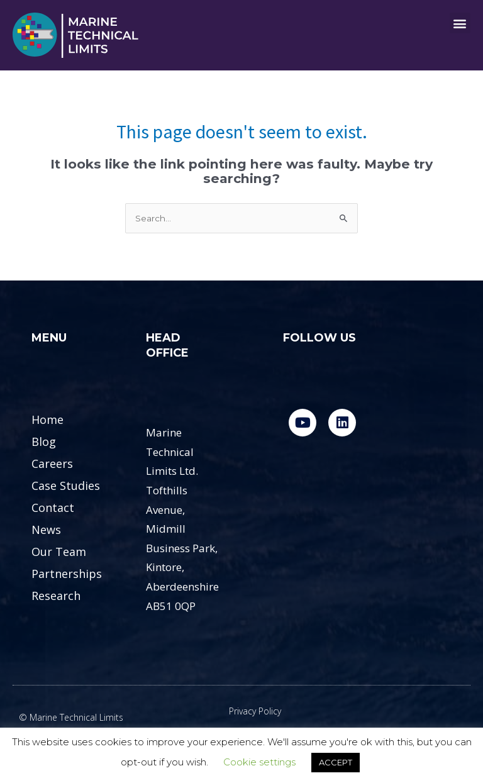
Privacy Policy (255, 711)
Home (47, 419)
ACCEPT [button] (335, 762)
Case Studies (65, 485)
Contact (52, 507)
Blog (43, 441)
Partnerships (66, 573)
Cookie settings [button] (259, 762)
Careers (52, 463)
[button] (460, 23)
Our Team (58, 551)
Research (55, 595)
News (46, 529)
